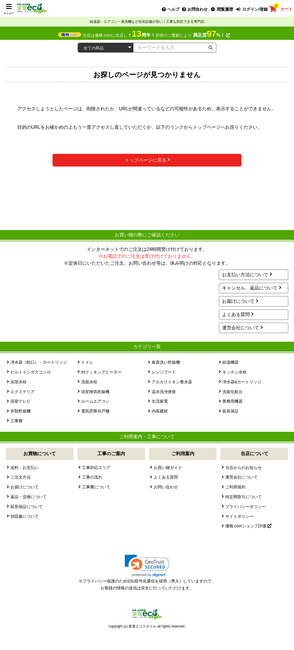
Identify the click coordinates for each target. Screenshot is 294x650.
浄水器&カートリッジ (241, 382)
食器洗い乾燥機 (166, 362)
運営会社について (240, 327)
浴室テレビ (20, 401)
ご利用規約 (235, 487)
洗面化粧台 (232, 391)
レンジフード (164, 372)
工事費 (16, 421)
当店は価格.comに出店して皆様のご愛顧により (156, 35)
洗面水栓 (89, 382)
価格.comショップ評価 (248, 526)
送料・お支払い (24, 467)
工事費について (96, 487)
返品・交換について (28, 496)
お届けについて (238, 301)
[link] (147, 566)
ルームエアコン (95, 401)
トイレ (87, 362)
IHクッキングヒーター (101, 372)
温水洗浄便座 (164, 391)
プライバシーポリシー (245, 506)
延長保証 (230, 411)
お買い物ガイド (168, 467)
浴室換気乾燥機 (95, 391)
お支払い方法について (245, 274)
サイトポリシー (239, 516)
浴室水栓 (18, 382)
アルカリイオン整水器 (172, 382)
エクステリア (22, 391)
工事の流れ (92, 477)
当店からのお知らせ (243, 467)
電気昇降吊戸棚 (95, 411)
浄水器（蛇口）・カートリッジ (38, 362)
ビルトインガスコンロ (30, 372)
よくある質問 (236, 314)
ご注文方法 (20, 477)
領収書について (24, 516)
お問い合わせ (166, 487)
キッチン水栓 (234, 372)
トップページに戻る (145, 160)
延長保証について (26, 506)
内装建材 (160, 411)
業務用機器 (232, 401)
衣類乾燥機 (20, 411)
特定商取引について (243, 496)
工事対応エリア (96, 467)
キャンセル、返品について (250, 287)
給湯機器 (230, 362)
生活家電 (160, 401)
